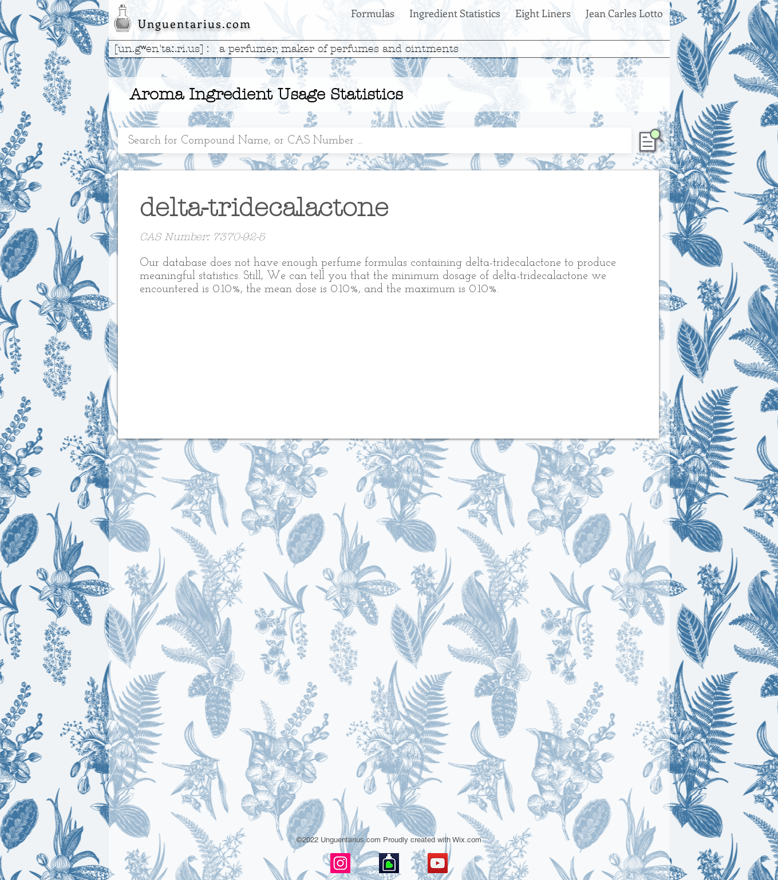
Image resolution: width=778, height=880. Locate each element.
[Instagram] (340, 863)
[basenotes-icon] (389, 863)
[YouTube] (438, 863)
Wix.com (466, 839)
